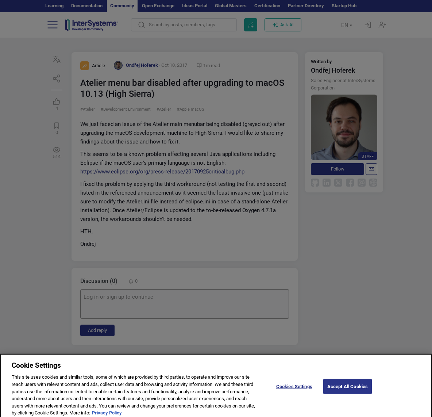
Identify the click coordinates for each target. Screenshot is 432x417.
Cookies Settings (294, 391)
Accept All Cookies (347, 391)
